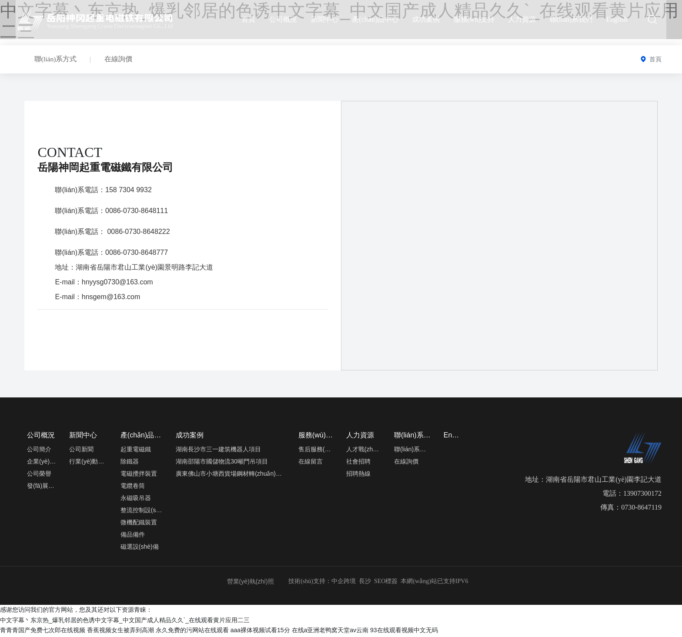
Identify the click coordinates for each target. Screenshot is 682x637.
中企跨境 (343, 583)
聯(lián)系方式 (57, 59)
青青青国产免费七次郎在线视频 (42, 631)
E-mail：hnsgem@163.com (97, 298)
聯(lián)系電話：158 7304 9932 (103, 191)
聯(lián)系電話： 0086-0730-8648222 (112, 233)
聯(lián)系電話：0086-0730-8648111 (111, 212)
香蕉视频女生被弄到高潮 (120, 631)
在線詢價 (123, 59)
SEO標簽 (386, 583)
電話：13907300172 (632, 495)
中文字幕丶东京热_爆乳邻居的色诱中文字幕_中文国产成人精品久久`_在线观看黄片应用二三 (125, 621)
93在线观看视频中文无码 (404, 631)
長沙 (364, 583)
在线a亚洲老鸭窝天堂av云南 (330, 631)
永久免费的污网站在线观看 (192, 631)
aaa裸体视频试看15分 (260, 631)
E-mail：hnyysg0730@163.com (104, 283)
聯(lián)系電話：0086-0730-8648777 (111, 254)
